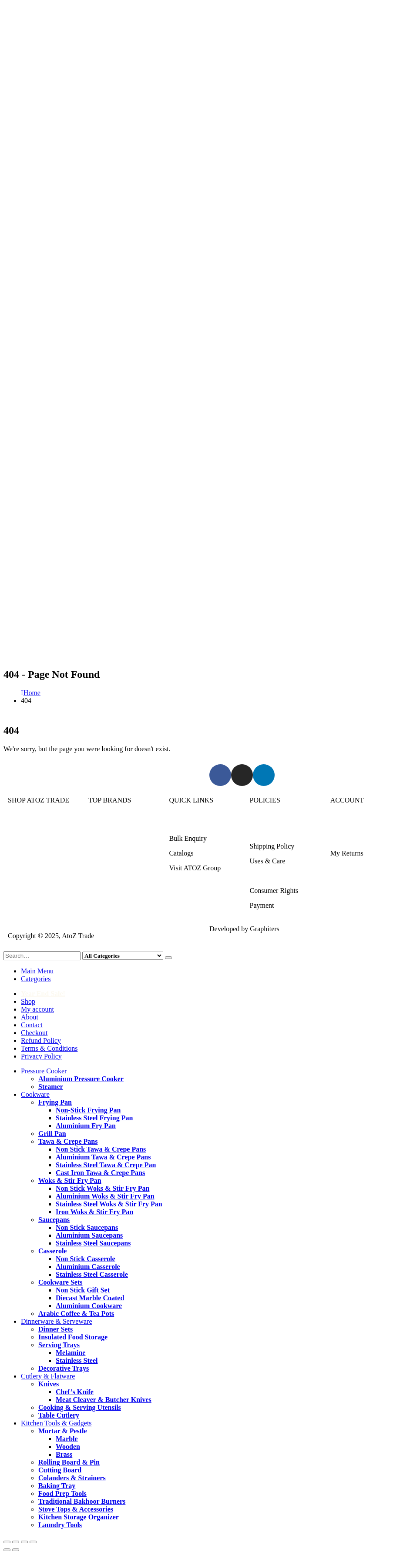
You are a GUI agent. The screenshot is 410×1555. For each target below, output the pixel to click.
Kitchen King (107, 838)
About (29, 1017)
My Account (347, 838)
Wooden (68, 1446)
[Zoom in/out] (6, 1542)
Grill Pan (52, 1133)
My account (37, 1009)
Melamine (70, 1352)
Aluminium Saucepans (89, 1235)
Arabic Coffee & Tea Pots (76, 1313)
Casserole (52, 1251)
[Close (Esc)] (33, 1542)
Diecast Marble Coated (90, 1298)
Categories (35, 978)
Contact (32, 1025)
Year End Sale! (43, 993)
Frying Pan (55, 1102)
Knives (48, 1384)
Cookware (22, 838)
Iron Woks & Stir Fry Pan (94, 1211)
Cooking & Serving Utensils (79, 1407)
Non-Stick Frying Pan (88, 1110)
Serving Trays (59, 1345)
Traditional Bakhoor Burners (81, 1501)
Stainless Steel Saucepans (93, 1243)
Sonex (97, 823)
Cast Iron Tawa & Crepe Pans (100, 1172)
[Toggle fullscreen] (15, 1542)
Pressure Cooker (31, 823)
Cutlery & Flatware (35, 868)
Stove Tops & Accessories (75, 1509)
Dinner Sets (55, 1329)
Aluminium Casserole (88, 1266)
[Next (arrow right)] (15, 1549)
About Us (182, 823)
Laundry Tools (60, 1524)
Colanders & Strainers (72, 1478)
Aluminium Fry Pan (86, 1125)
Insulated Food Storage (73, 1337)
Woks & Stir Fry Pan (69, 1180)
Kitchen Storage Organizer (78, 1517)
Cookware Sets (60, 1282)
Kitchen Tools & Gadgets (43, 882)
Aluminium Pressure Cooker (81, 1078)
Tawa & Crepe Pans (67, 1141)
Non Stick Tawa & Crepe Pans (101, 1149)
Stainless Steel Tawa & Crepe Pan (106, 1165)
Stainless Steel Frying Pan (94, 1118)
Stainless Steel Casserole (92, 1274)
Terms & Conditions (278, 875)
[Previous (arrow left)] (6, 1549)
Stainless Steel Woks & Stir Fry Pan (109, 1204)
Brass (64, 1454)
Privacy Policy (41, 1056)
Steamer (50, 1086)
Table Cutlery (58, 1415)
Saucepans (54, 1219)
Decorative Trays (63, 1368)
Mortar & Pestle (62, 1431)
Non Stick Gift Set (83, 1290)
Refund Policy (41, 1040)
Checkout (34, 1032)
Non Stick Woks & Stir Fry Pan (102, 1188)
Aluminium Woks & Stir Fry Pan (105, 1196)
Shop (28, 1001)
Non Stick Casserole (85, 1258)
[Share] (24, 1542)
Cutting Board (59, 1470)
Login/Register (351, 823)
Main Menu (37, 971)
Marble (67, 1438)
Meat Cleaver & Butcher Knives (103, 1399)
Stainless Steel (76, 1360)
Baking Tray (56, 1485)
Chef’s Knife (75, 1391)
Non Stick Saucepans (87, 1227)
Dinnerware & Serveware (43, 853)
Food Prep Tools (62, 1493)
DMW (97, 897)
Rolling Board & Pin (69, 1462)
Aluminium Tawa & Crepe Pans (103, 1157)
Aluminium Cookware (89, 1305)
